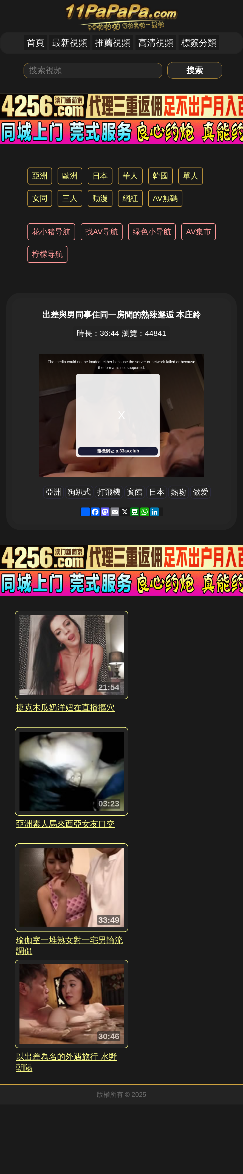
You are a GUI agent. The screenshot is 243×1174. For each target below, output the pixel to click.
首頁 (35, 43)
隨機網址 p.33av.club (118, 451)
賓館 (134, 492)
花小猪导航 (51, 231)
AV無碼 (165, 198)
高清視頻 (155, 43)
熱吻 (178, 492)
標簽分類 (198, 43)
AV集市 (198, 231)
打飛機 (108, 492)
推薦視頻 (112, 43)
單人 (190, 176)
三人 (70, 198)
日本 (100, 176)
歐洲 (70, 176)
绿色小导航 (152, 231)
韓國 (160, 176)
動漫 (100, 198)
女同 (39, 198)
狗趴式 (79, 492)
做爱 (200, 492)
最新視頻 (69, 43)
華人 (130, 176)
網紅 (130, 198)
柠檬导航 (47, 254)
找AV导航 (101, 231)
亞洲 (39, 176)
